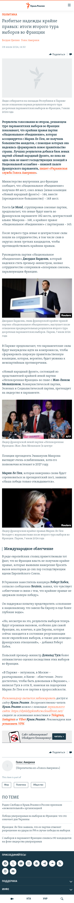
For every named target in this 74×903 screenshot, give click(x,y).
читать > (59, 736)
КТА (29, 898)
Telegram (57, 715)
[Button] (57, 54)
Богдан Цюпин (11, 40)
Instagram (8, 719)
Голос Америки (30, 40)
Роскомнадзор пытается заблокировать (28, 698)
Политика (9, 14)
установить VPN (13, 724)
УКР (45, 898)
